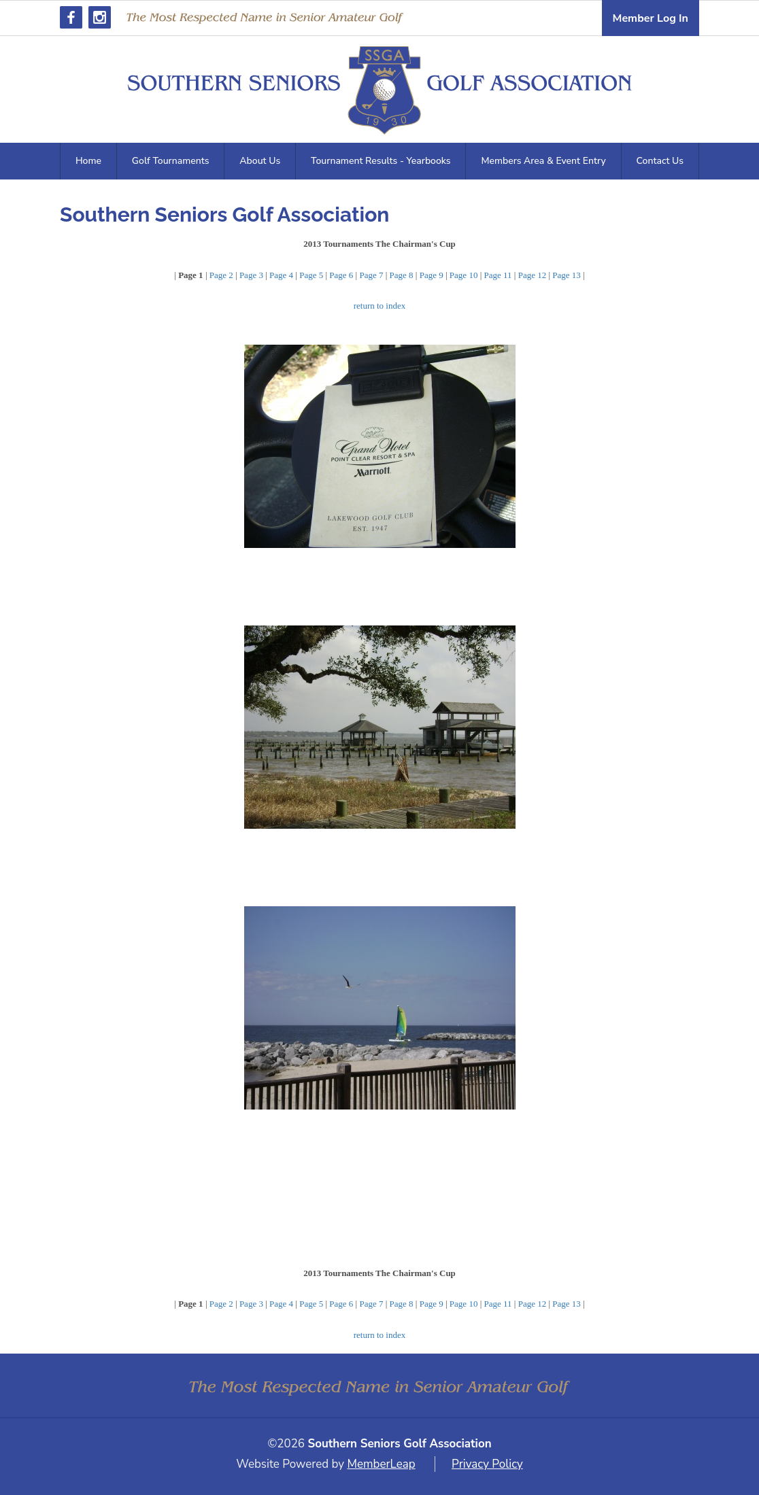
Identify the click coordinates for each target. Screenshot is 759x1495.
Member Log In (650, 18)
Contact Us (660, 160)
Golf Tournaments (170, 160)
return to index (380, 305)
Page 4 (281, 275)
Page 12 (532, 275)
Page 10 (464, 275)
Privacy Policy (487, 1464)
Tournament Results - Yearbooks (380, 160)
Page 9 (431, 275)
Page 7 (371, 275)
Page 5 (311, 275)
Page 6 (341, 275)
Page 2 (221, 275)
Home (88, 160)
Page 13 (566, 275)
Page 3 (251, 275)
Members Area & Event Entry (543, 160)
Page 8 (402, 275)
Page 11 (498, 275)
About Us (259, 160)
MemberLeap (381, 1464)
